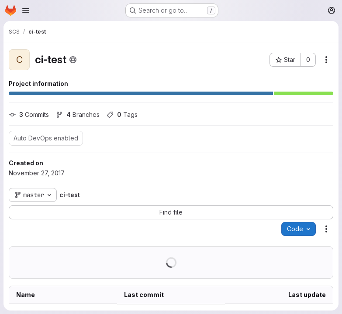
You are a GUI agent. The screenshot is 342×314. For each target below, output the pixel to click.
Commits (29, 114)
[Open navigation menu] (26, 10)
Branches (78, 114)
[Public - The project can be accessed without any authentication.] (72, 59)
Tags (122, 114)
